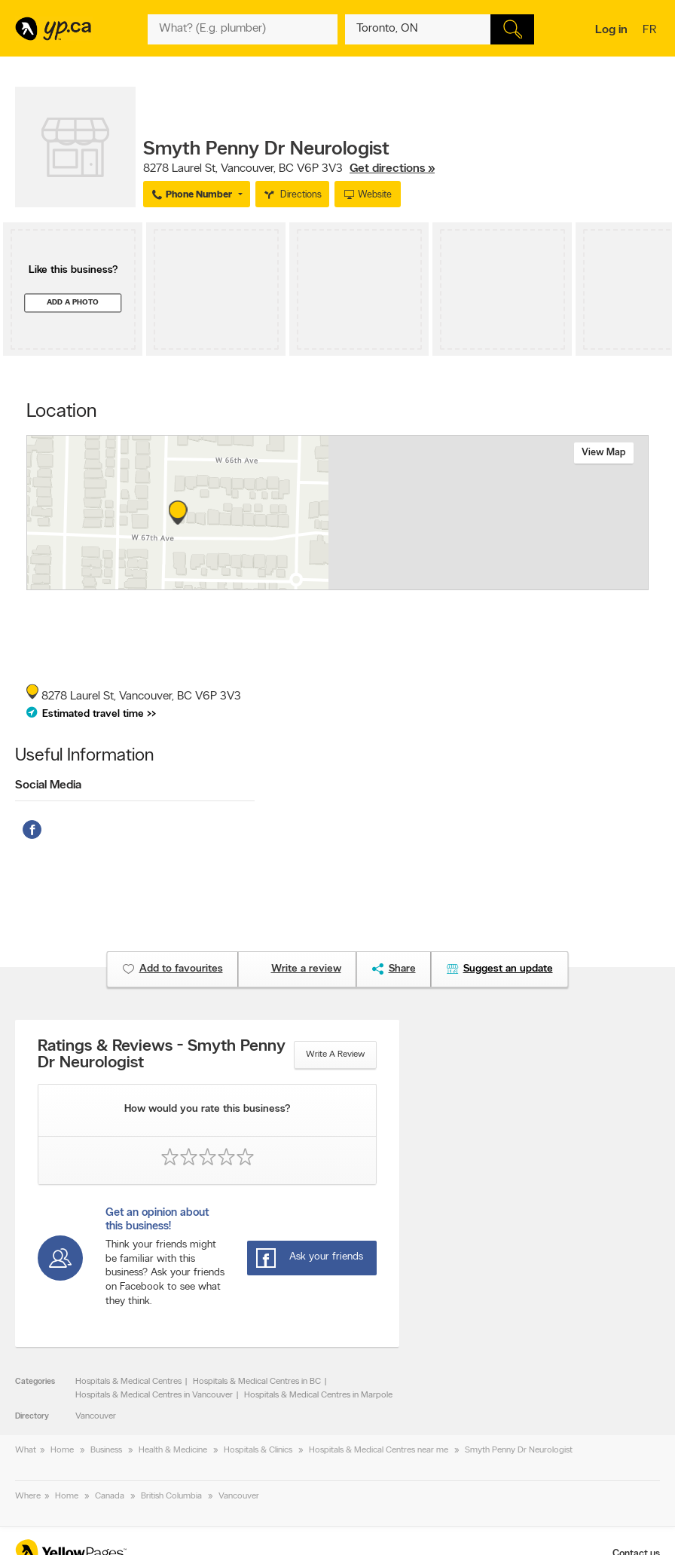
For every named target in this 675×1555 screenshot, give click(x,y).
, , (289, 169)
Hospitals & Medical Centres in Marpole (318, 1395)
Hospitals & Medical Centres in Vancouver (154, 1395)
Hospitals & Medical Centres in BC (257, 1381)
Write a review (335, 1054)
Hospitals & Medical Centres (128, 1381)
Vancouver (95, 1416)
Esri (400, 582)
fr (651, 31)
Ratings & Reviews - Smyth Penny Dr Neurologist (162, 1055)
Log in (611, 30)
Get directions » (392, 169)
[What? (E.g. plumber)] (243, 29)
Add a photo (73, 302)
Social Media (48, 785)
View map (604, 453)
